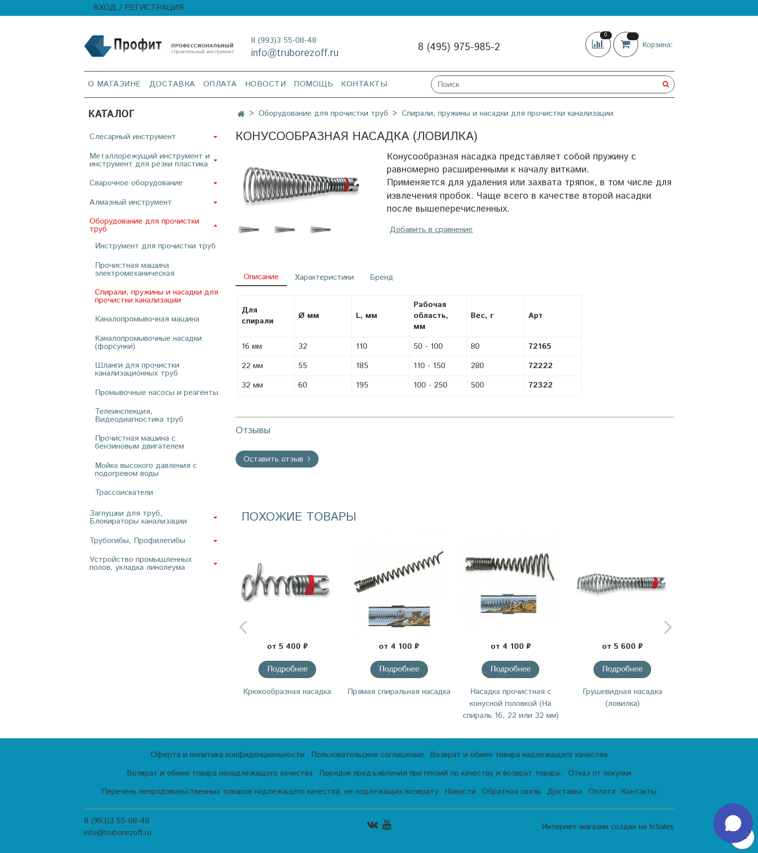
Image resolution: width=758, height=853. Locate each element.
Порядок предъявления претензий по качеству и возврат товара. (440, 773)
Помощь (313, 84)
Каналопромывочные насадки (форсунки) (148, 342)
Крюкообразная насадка (287, 692)
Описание (261, 277)
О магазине (114, 84)
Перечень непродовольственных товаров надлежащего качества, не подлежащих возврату (269, 791)
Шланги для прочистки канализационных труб (137, 369)
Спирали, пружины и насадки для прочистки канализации (507, 113)
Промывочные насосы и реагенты (156, 392)
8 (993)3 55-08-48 (284, 40)
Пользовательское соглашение (367, 755)
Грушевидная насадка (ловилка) (622, 697)
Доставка (172, 84)
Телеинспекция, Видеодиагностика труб (139, 415)
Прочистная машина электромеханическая (134, 269)
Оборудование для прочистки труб (323, 113)
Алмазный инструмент (130, 202)
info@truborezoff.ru (294, 53)
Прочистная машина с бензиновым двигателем (139, 442)
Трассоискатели (124, 492)
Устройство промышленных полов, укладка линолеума (140, 563)
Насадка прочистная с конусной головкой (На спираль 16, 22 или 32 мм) (511, 703)
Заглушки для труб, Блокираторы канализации (138, 517)
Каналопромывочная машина (147, 319)
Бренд (381, 277)
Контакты (364, 84)
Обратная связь (511, 791)
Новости (265, 84)
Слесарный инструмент (132, 137)
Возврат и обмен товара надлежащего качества (518, 755)
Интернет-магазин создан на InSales (608, 827)
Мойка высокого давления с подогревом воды (146, 469)
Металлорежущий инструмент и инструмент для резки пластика (149, 160)
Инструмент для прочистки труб (155, 246)
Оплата (220, 84)
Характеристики (324, 277)
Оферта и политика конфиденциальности (228, 755)
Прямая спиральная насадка (398, 692)
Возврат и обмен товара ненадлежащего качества (220, 773)
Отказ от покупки (599, 773)
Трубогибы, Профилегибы (137, 540)
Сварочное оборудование (136, 183)
